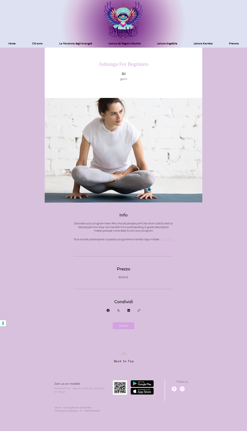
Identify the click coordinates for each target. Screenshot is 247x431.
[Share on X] (118, 310)
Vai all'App (166, 239)
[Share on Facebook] (108, 310)
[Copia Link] (139, 310)
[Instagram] (182, 388)
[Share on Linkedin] (129, 310)
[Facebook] (174, 388)
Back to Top (124, 361)
